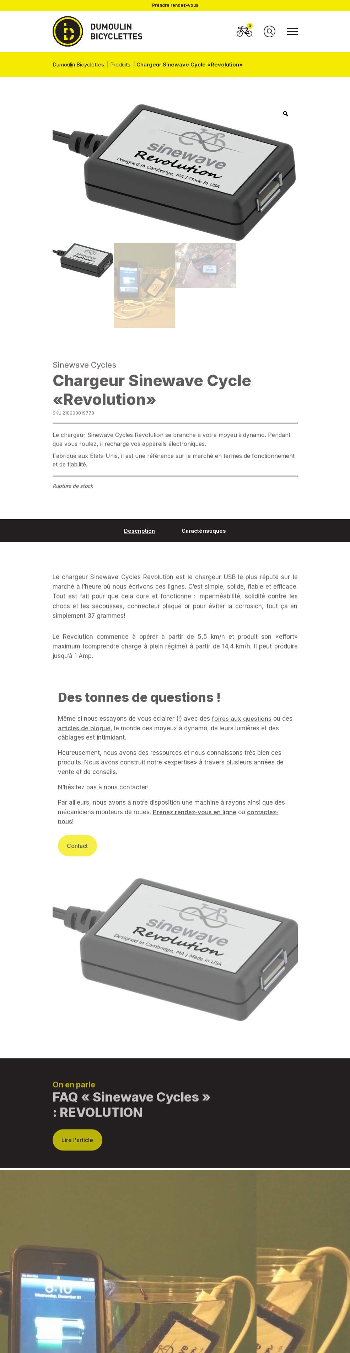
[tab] (139, 530)
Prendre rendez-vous (175, 5)
